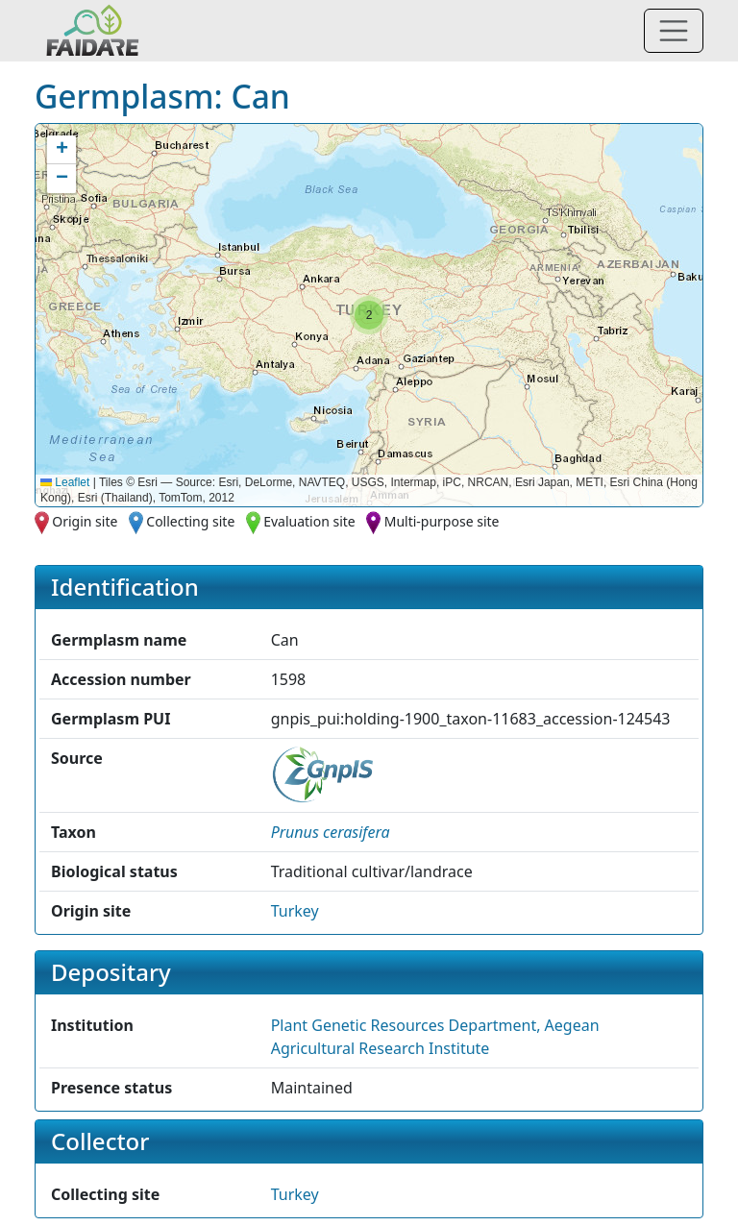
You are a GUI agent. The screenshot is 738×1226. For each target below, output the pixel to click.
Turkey (295, 910)
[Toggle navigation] (673, 31)
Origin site (84, 521)
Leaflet (64, 482)
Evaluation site (309, 521)
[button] (369, 315)
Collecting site (190, 521)
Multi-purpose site (442, 521)
